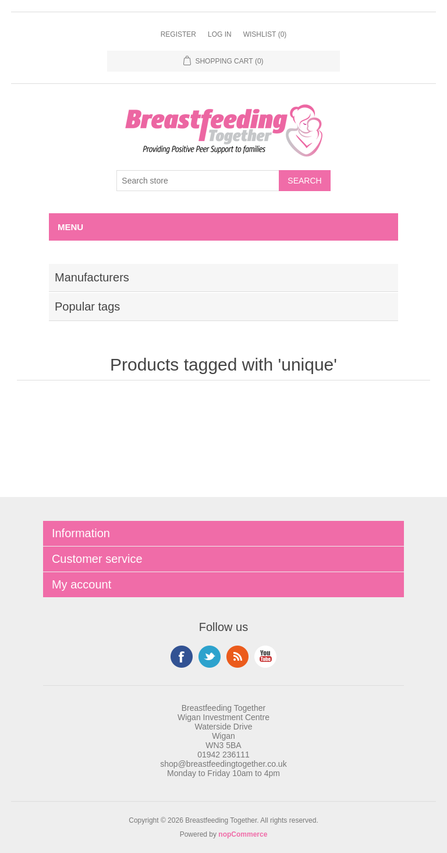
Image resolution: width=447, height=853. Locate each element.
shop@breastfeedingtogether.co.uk (223, 764)
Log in (220, 34)
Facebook (182, 657)
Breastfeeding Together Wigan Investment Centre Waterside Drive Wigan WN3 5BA (223, 726)
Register (178, 34)
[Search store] (197, 180)
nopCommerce (242, 834)
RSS (237, 657)
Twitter (209, 657)
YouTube (265, 657)
